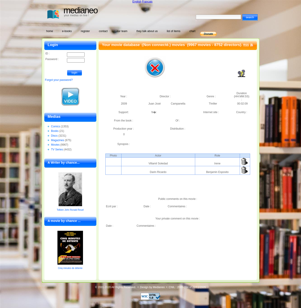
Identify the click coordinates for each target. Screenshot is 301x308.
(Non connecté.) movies (164, 45)
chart (192, 31)
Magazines (57, 140)
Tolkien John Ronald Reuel (70, 210)
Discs (54, 135)
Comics (55, 126)
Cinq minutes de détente (70, 268)
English (137, 1)
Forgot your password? (59, 80)
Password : (65, 59)
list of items (173, 31)
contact (103, 31)
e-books (67, 31)
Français (147, 1)
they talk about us (147, 31)
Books (55, 131)
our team (122, 31)
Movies (55, 144)
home (49, 31)
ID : (65, 54)
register (85, 31)
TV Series (57, 149)
